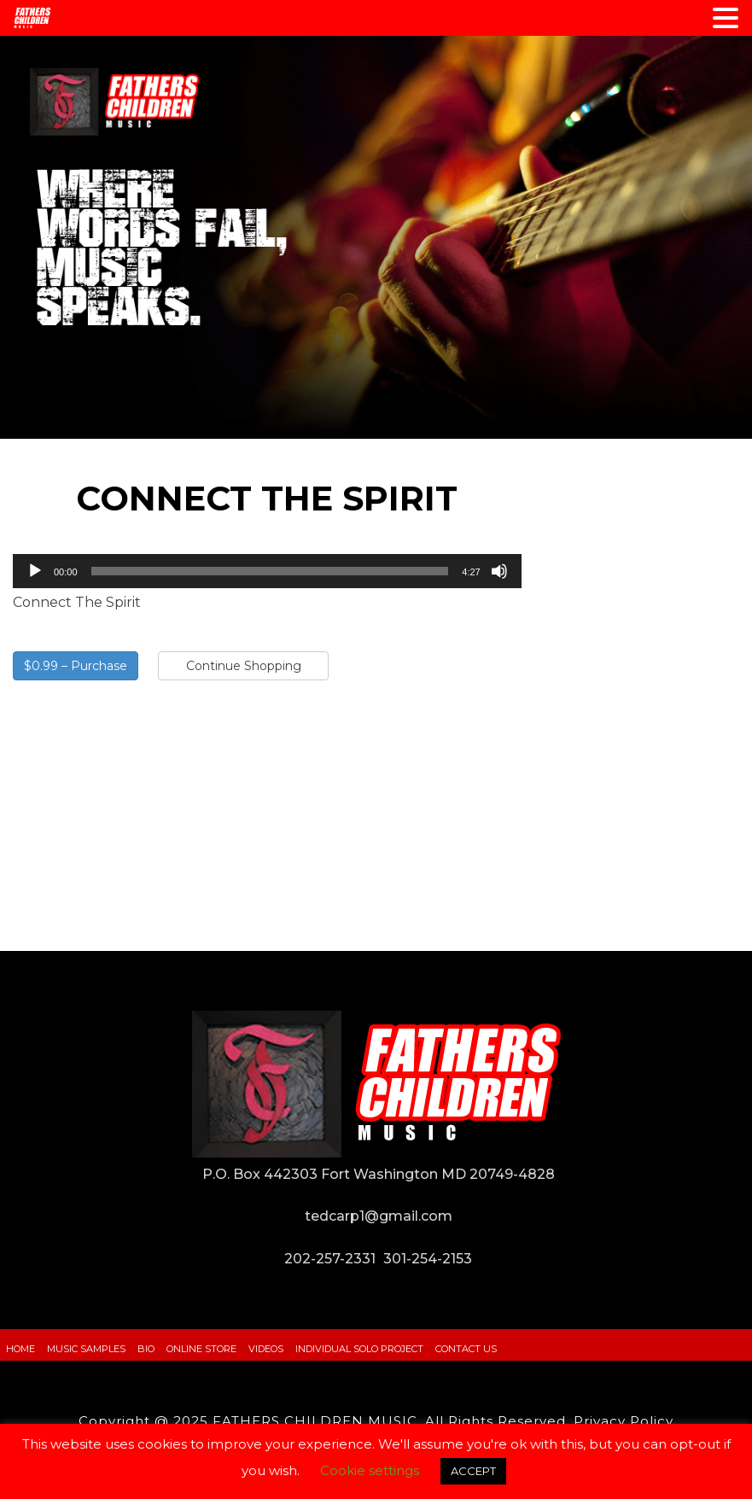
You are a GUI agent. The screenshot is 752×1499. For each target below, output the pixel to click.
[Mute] (499, 571)
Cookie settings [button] (369, 1470)
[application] (267, 571)
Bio (145, 1349)
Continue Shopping (243, 666)
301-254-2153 (427, 1259)
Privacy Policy (623, 1421)
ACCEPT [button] (473, 1471)
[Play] (35, 571)
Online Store (201, 1349)
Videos (265, 1349)
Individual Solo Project (359, 1349)
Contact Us (466, 1349)
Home (20, 1349)
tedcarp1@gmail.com (378, 1216)
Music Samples (86, 1349)
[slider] (270, 571)
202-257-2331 (330, 1259)
